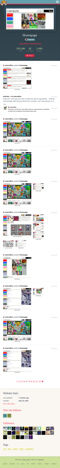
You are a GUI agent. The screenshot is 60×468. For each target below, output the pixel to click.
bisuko (6, 96)
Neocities (18, 459)
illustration (29, 449)
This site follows (12, 410)
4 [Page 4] (22, 381)
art (5, 449)
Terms (46, 464)
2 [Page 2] (18, 381)
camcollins (8, 65)
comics (15, 449)
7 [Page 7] (27, 381)
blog (9, 449)
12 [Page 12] (40, 381)
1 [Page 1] (17, 381)
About (5, 464)
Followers (8, 423)
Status (40, 464)
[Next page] (43, 381)
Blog (23, 464)
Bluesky (41, 459)
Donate (12, 464)
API (28, 464)
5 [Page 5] (24, 381)
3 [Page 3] (20, 381)
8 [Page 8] (29, 381)
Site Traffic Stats (8, 404)
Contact (54, 464)
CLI (18, 464)
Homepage (24, 65)
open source (26, 459)
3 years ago (54, 65)
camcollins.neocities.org (30, 44)
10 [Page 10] (34, 381)
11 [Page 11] (37, 381)
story (21, 449)
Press (33, 464)
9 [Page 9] (31, 381)
